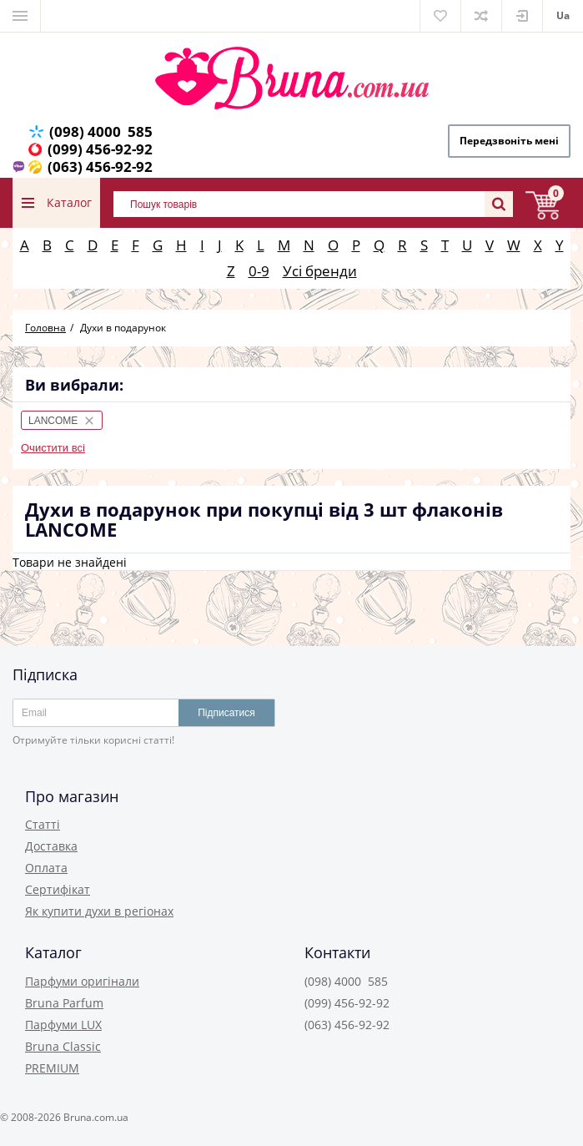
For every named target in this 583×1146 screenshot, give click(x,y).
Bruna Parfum (64, 1003)
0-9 (259, 270)
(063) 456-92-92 (100, 166)
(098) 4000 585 (101, 131)
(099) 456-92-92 (100, 149)
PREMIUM (52, 1068)
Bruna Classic (63, 1046)
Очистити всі (53, 448)
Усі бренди (320, 270)
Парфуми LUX (63, 1024)
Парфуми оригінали (82, 981)
